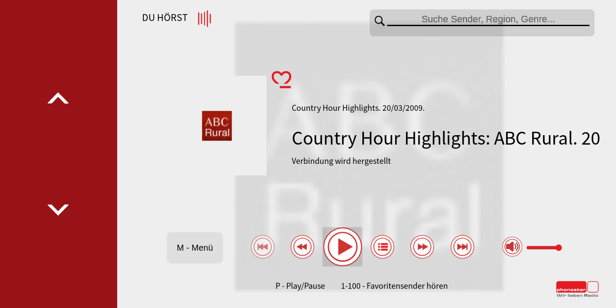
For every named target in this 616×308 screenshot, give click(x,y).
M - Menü (195, 247)
